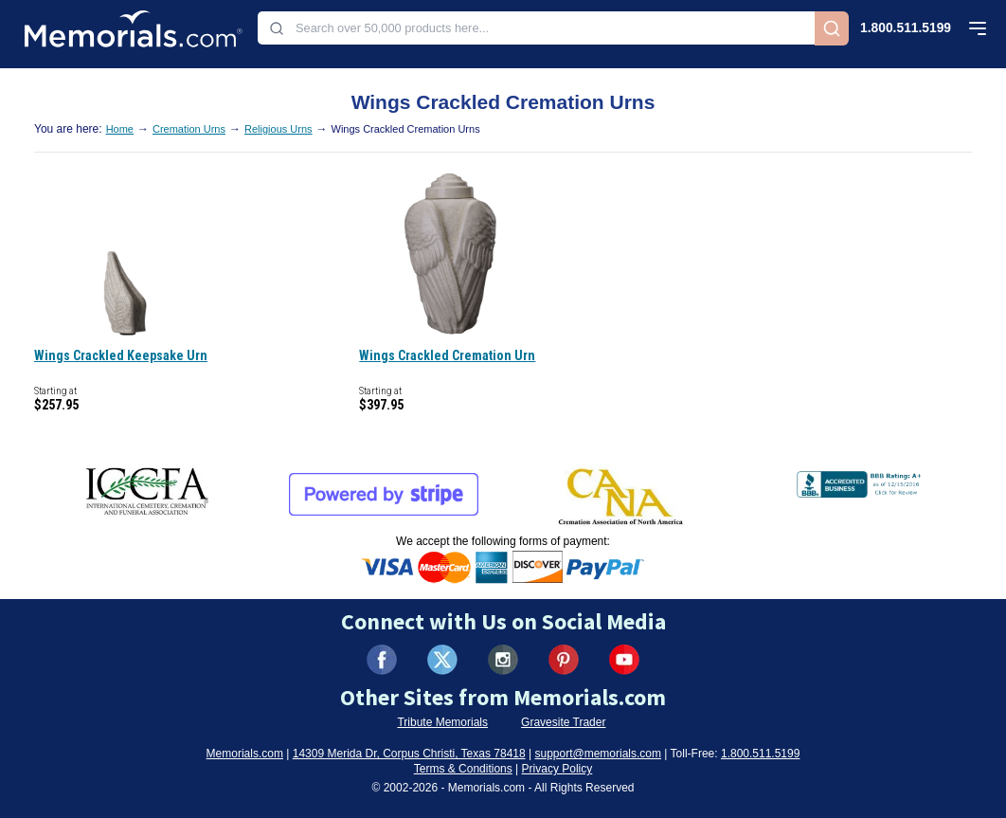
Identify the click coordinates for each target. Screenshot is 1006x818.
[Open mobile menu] (978, 28)
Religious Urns (278, 129)
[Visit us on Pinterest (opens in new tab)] (563, 660)
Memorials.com (245, 753)
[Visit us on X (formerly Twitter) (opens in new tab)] (442, 660)
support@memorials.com (597, 753)
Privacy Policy (557, 768)
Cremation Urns (189, 129)
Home (120, 129)
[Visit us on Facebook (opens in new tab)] (382, 660)
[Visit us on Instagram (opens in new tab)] (503, 660)
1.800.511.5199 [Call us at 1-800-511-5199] (905, 28)
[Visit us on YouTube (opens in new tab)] (624, 660)
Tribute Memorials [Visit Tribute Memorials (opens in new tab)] (442, 722)
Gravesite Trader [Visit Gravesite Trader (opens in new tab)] (563, 722)
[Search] (832, 28)
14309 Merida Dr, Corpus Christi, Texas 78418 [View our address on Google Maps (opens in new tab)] (409, 753)
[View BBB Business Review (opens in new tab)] (861, 481)
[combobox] (536, 28)
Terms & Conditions (463, 768)
